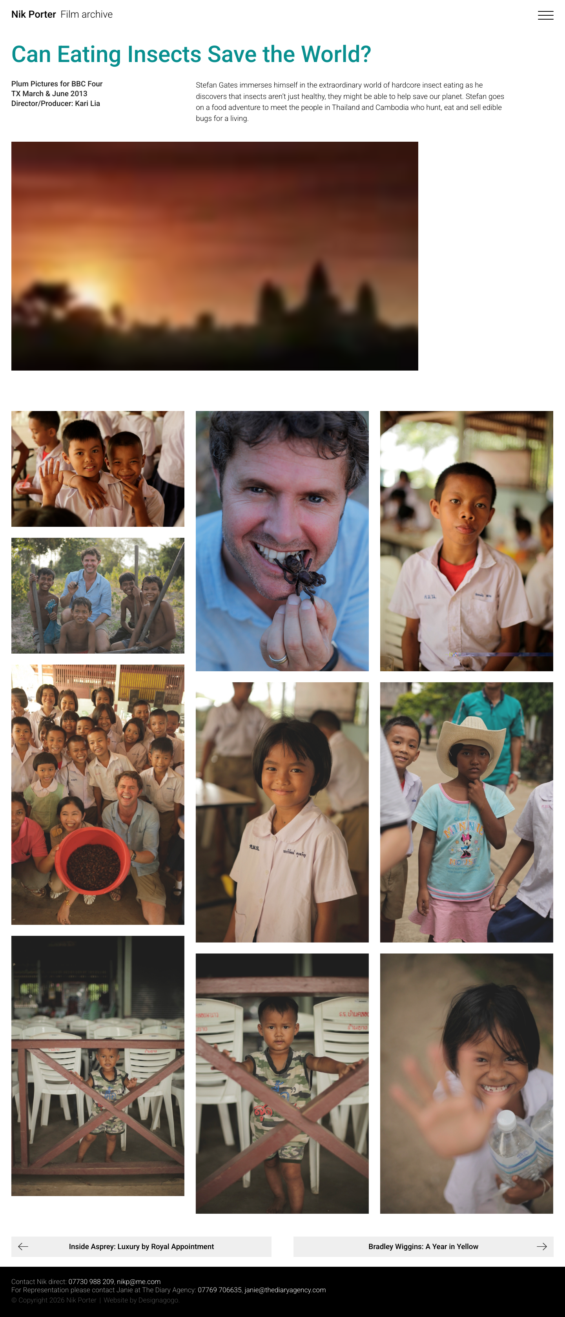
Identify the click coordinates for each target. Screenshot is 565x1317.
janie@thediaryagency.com (285, 1290)
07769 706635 (220, 1290)
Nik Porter (33, 14)
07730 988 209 (91, 1282)
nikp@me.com (138, 1282)
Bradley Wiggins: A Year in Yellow (423, 1246)
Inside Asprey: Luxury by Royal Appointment (141, 1246)
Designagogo (159, 1300)
